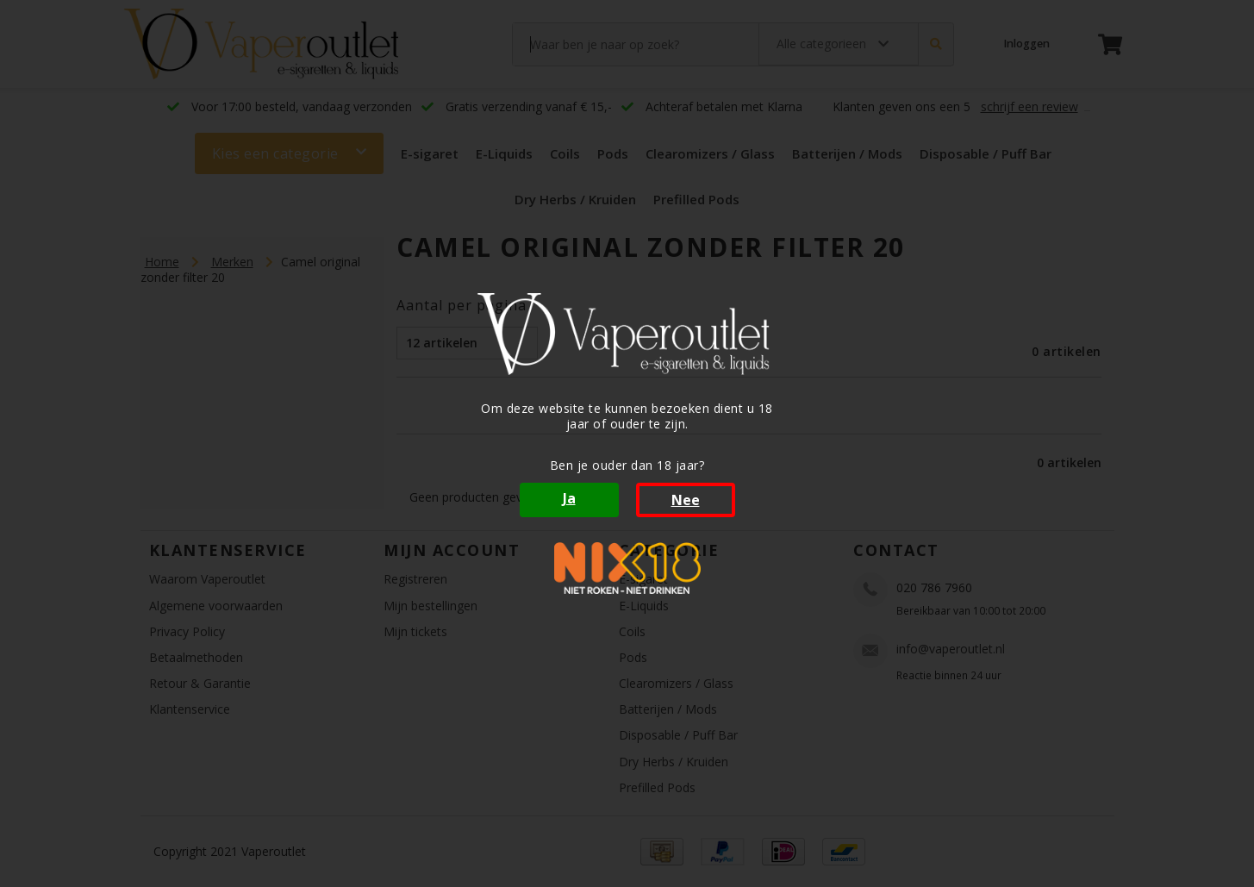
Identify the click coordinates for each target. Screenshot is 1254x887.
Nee (685, 499)
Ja (569, 498)
